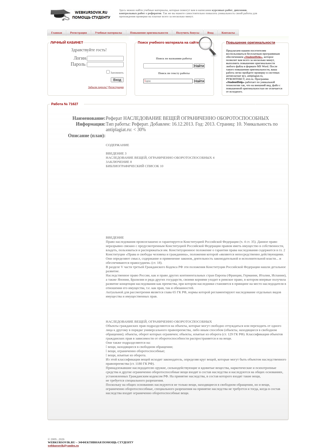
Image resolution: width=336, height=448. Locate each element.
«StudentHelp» (253, 56)
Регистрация (116, 87)
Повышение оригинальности (250, 42)
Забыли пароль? (98, 87)
